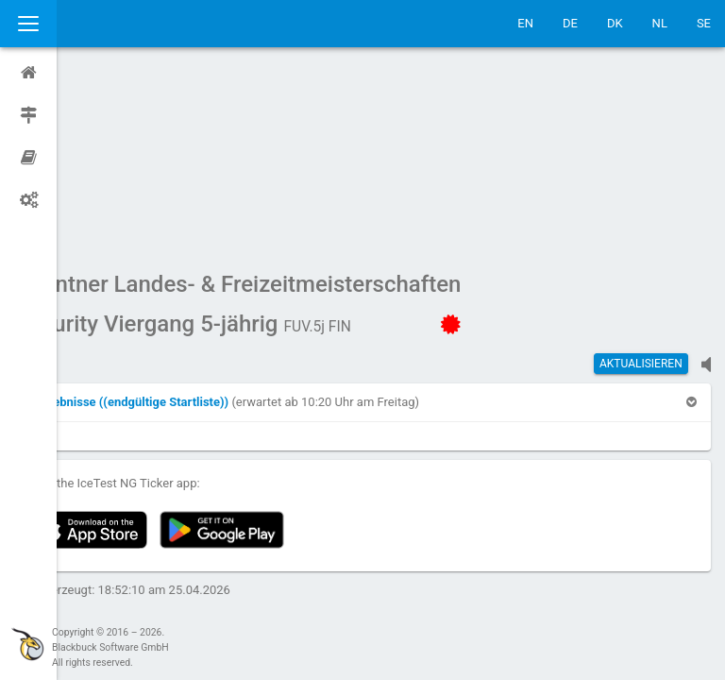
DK (615, 23)
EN (525, 23)
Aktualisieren (641, 184)
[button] (183, 222)
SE (704, 23)
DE (570, 23)
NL (659, 23)
